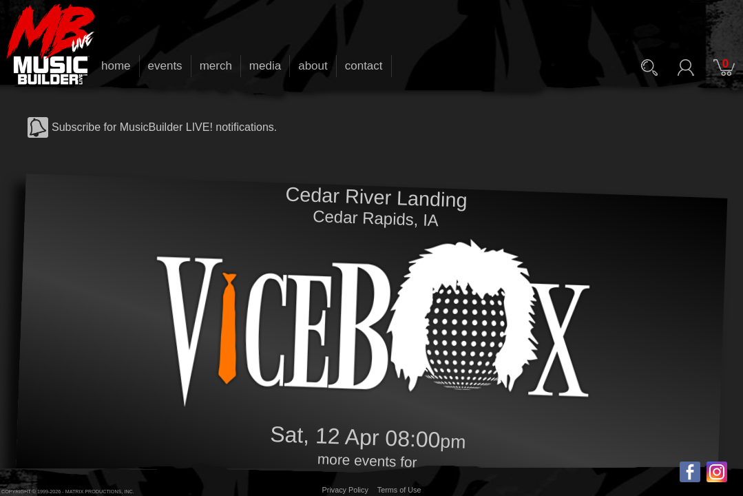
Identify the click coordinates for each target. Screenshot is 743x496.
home (116, 65)
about (313, 65)
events (165, 65)
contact (364, 65)
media (265, 65)
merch (216, 65)
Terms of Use (399, 490)
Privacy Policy (345, 490)
